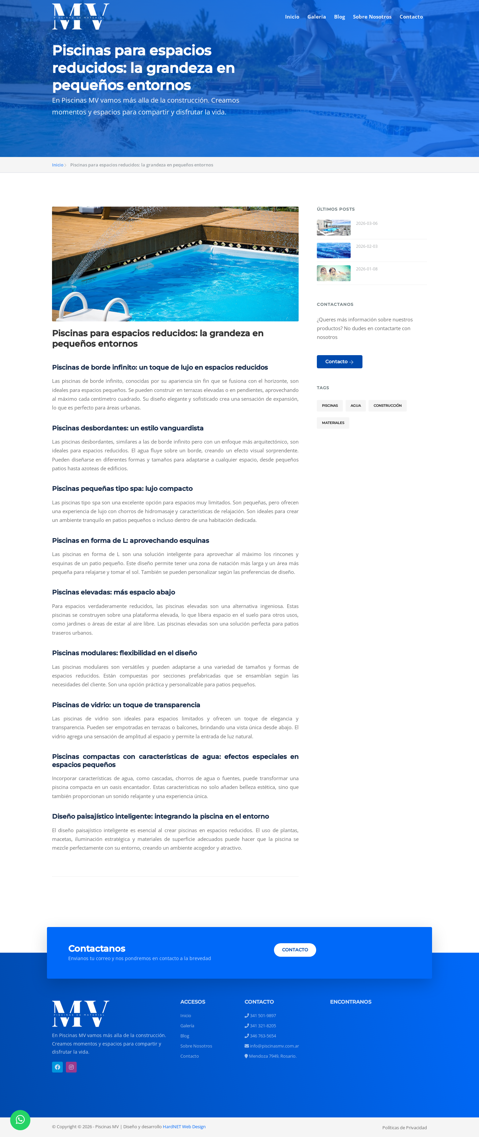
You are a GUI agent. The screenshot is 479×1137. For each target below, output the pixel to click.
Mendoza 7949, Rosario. (271, 1056)
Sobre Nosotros (372, 16)
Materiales (333, 423)
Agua (356, 405)
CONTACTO (295, 949)
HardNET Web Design (184, 1126)
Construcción (388, 405)
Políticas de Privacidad (404, 1128)
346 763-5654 (260, 1036)
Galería (316, 16)
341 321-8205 (260, 1026)
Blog (339, 16)
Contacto (411, 16)
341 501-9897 (260, 1015)
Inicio (292, 16)
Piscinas (330, 405)
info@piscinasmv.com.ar (272, 1046)
